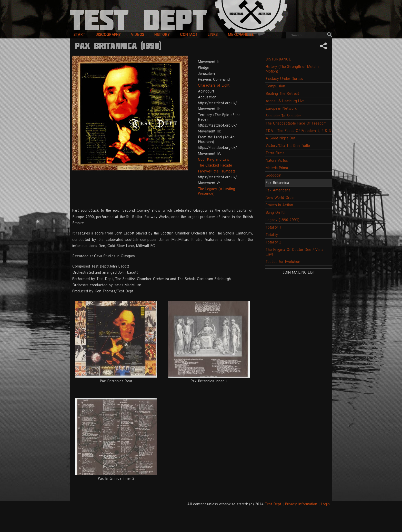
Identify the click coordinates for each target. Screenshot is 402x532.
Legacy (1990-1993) (282, 220)
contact (188, 34)
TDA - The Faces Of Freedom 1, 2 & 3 (298, 130)
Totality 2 (273, 242)
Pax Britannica (277, 182)
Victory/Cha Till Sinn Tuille (288, 145)
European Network (281, 108)
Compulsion (275, 86)
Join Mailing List (299, 272)
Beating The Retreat (282, 93)
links (213, 34)
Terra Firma (275, 153)
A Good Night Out (280, 138)
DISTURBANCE (278, 59)
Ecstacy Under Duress (284, 78)
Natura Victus (277, 160)
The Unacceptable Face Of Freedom (296, 123)
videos (137, 34)
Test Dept (273, 504)
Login (325, 504)
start (79, 34)
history (162, 34)
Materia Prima (277, 168)
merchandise (241, 34)
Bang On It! (275, 212)
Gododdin (273, 175)
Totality (272, 234)
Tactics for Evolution (283, 261)
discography (108, 34)
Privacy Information (301, 504)
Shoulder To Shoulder (283, 116)
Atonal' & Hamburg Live (285, 101)
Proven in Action (279, 205)
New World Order (280, 197)
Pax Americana (278, 190)
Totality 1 (273, 227)
